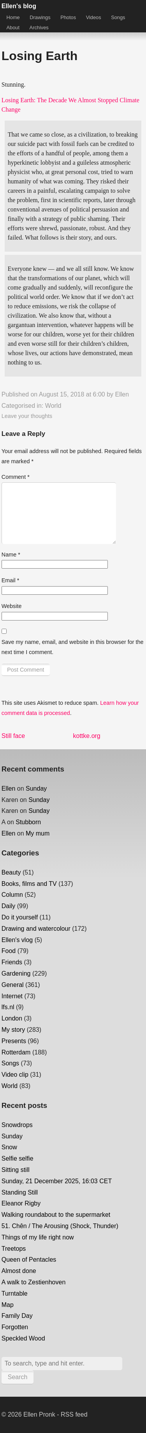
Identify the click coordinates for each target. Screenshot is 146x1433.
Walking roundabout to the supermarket (56, 1214)
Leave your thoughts (27, 416)
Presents (14, 1041)
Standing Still (20, 1192)
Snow (9, 1147)
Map (8, 1304)
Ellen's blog (19, 6)
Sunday (36, 788)
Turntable (15, 1293)
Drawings (40, 17)
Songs (118, 17)
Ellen (122, 394)
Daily (9, 906)
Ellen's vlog (17, 940)
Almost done (19, 1271)
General (13, 984)
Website (12, 606)
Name (11, 554)
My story (13, 1029)
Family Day (17, 1315)
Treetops (14, 1248)
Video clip (15, 1074)
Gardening (16, 973)
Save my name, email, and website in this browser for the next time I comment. (73, 647)
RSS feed (74, 1414)
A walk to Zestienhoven (34, 1282)
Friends (12, 962)
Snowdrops (17, 1125)
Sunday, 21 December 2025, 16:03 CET (57, 1181)
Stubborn (28, 822)
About (13, 27)
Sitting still (16, 1169)
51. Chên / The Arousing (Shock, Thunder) (60, 1226)
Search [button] (18, 1377)
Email (10, 580)
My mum (37, 833)
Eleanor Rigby (21, 1203)
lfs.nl (8, 1007)
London (12, 1018)
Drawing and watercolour (36, 928)
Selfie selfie (17, 1158)
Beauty (11, 872)
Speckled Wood (23, 1338)
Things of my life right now (38, 1237)
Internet (12, 996)
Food (9, 951)
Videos (93, 17)
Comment (16, 477)
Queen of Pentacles (29, 1259)
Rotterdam (16, 1052)
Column (12, 894)
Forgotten (15, 1327)
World (53, 405)
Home (13, 17)
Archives (39, 27)
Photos (68, 17)
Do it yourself (20, 917)
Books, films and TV (29, 883)
